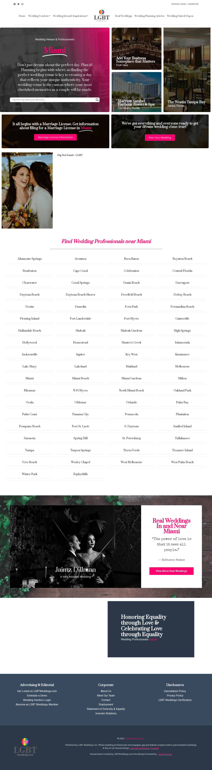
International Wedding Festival (144, 748)
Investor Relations (106, 713)
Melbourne (182, 366)
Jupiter (80, 354)
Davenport (182, 283)
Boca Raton (131, 259)
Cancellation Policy (175, 691)
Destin (30, 307)
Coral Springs (81, 283)
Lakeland (80, 366)
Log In (153, 639)
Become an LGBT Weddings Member (37, 704)
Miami (30, 378)
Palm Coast (29, 414)
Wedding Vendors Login (37, 700)
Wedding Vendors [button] (38, 16)
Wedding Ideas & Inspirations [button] (69, 16)
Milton (182, 378)
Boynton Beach (182, 259)
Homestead (80, 343)
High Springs (182, 331)
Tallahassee (182, 438)
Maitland (131, 366)
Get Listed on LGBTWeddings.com (37, 691)
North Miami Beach (131, 390)
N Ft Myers (80, 390)
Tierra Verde (131, 450)
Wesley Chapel (80, 462)
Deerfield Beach (131, 295)
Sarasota (29, 438)
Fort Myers (131, 319)
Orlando (131, 402)
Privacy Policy (175, 695)
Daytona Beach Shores (80, 295)
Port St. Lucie (80, 426)
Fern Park (131, 307)
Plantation (182, 414)
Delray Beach (182, 295)
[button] (55, 137)
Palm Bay (182, 402)
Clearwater (29, 283)
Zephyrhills (80, 474)
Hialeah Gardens (131, 331)
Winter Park (29, 474)
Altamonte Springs (30, 259)
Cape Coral (80, 271)
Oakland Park (182, 390)
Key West (131, 354)
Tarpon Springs (80, 450)
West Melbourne (131, 462)
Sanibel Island (182, 426)
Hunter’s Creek (131, 343)
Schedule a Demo (37, 695)
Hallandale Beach (29, 331)
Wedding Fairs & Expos (180, 16)
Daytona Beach (29, 295)
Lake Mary (30, 366)
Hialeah (80, 331)
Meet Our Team (106, 695)
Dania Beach (131, 283)
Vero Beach (29, 462)
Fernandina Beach (182, 307)
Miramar (29, 390)
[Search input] (53, 99)
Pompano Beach (29, 426)
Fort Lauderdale (80, 319)
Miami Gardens (131, 378)
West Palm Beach (182, 462)
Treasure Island (182, 450)
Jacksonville (29, 354)
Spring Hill (81, 438)
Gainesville (182, 319)
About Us (106, 691)
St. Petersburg (131, 438)
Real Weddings (123, 16)
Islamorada (182, 343)
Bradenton (29, 271)
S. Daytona (131, 426)
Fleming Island (29, 319)
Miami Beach (80, 378)
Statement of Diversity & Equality (106, 709)
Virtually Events (165, 754)
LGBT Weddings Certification (175, 700)
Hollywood (29, 343)
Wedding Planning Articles (149, 16)
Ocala (29, 402)
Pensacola (131, 414)
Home (22, 16)
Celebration (131, 271)
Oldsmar (80, 402)
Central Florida (182, 271)
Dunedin (80, 307)
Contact (106, 700)
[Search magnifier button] (97, 99)
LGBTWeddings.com (135, 738)
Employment (106, 704)
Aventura (80, 259)
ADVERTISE (193, 4)
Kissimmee (182, 354)
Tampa (29, 450)
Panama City (80, 414)
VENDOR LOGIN (178, 4)
